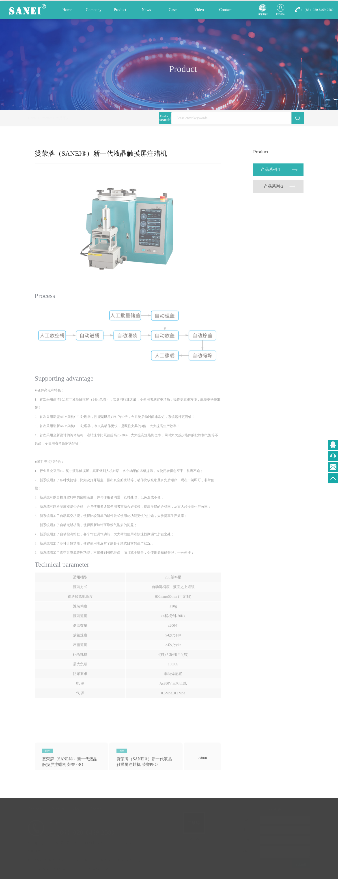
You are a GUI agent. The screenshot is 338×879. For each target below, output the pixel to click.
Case (173, 11)
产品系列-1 (69, 118)
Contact (225, 11)
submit (300, 864)
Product (120, 11)
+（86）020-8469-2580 (317, 11)
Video (199, 11)
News (146, 11)
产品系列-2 (274, 186)
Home (67, 11)
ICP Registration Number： (95, 868)
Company (93, 11)
